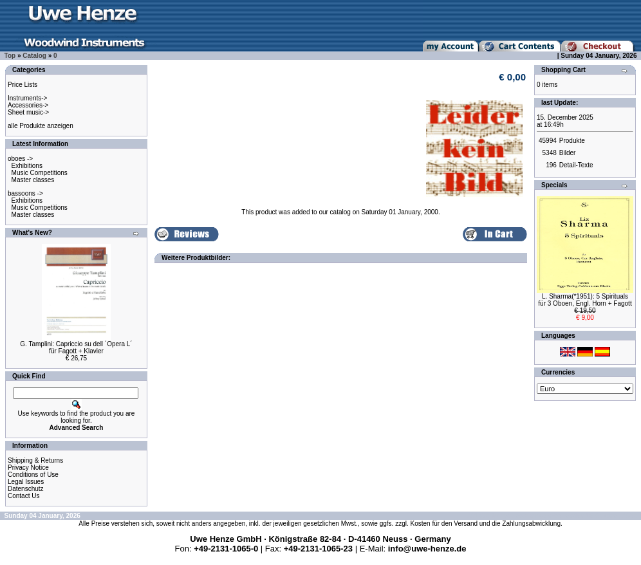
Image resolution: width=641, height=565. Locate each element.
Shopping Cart (563, 69)
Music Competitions (40, 172)
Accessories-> (28, 105)
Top (10, 55)
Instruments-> (27, 98)
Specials (554, 185)
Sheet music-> (28, 112)
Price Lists (22, 84)
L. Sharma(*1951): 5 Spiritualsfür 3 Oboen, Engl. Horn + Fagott (584, 300)
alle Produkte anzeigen (40, 125)
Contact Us (23, 495)
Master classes (33, 179)
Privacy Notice (28, 467)
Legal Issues (26, 481)
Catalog (34, 55)
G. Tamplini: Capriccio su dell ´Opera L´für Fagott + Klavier (76, 347)
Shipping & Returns (35, 460)
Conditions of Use (33, 474)
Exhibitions (27, 165)
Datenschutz (26, 488)
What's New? (32, 232)
